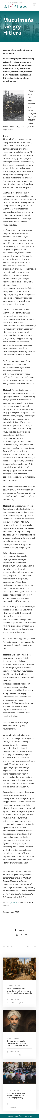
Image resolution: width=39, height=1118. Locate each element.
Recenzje (13, 1107)
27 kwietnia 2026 (13, 986)
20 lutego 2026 (13, 1090)
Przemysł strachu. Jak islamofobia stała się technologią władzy (16, 1095)
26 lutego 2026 (13, 1038)
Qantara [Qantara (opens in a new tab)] (13, 902)
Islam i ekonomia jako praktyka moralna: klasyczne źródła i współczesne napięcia (19, 990)
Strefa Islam (14, 999)
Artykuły (13, 1002)
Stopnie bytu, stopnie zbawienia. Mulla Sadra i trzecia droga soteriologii (17, 1043)
